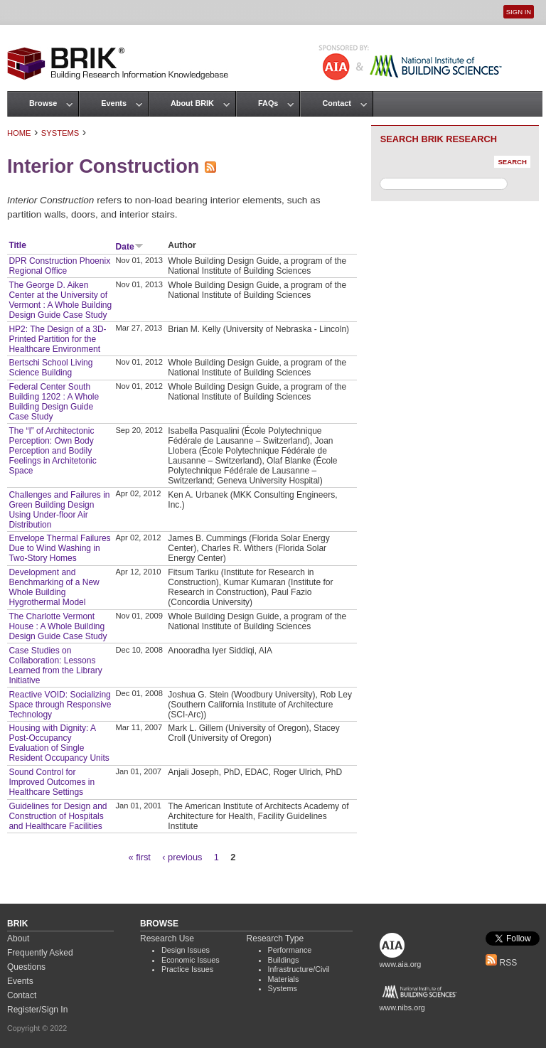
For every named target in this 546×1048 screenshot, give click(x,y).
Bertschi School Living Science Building (50, 368)
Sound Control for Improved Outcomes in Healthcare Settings (52, 782)
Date (130, 247)
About (18, 938)
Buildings (283, 960)
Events (114, 103)
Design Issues (185, 950)
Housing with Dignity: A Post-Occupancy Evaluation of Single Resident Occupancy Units (59, 743)
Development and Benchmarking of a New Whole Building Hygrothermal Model (54, 587)
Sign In (518, 12)
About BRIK (192, 103)
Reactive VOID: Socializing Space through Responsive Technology (60, 705)
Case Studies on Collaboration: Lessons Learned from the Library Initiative (55, 665)
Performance (290, 950)
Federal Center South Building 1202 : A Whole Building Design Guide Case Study (54, 402)
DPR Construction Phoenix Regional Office (59, 266)
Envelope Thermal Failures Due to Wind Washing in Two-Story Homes (59, 548)
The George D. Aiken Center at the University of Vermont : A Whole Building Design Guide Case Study (60, 300)
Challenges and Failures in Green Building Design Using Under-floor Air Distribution (59, 510)
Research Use (167, 938)
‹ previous (182, 857)
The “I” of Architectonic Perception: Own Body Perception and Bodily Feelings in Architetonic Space (52, 451)
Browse (43, 103)
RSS (501, 963)
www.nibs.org (402, 1007)
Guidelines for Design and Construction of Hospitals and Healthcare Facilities (58, 816)
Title (17, 245)
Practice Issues (187, 969)
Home (19, 133)
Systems (60, 133)
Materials (283, 979)
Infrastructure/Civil (299, 969)
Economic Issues (190, 960)
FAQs (268, 103)
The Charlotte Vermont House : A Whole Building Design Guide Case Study (58, 626)
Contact (336, 103)
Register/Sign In (37, 1010)
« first (140, 857)
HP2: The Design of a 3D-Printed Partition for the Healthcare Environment (57, 339)
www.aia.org (401, 964)
